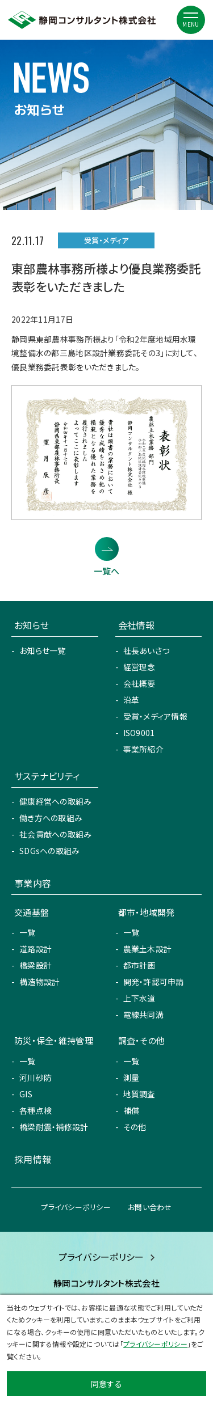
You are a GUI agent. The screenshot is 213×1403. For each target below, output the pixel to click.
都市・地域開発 (146, 912)
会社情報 (136, 625)
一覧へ (107, 571)
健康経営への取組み (55, 801)
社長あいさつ (146, 650)
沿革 (131, 699)
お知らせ (31, 625)
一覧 (27, 932)
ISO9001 (139, 732)
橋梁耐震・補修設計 (54, 1126)
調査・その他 (141, 1040)
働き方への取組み (50, 817)
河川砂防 (35, 1077)
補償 (131, 1110)
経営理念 (139, 667)
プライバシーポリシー (76, 1207)
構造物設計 (39, 981)
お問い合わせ (150, 1207)
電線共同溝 (143, 1014)
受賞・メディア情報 (155, 716)
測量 (131, 1077)
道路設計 (35, 948)
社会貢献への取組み (55, 834)
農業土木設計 (147, 948)
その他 (135, 1126)
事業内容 (32, 883)
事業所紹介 (143, 749)
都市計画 (139, 965)
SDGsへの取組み (49, 850)
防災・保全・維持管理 (53, 1040)
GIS (25, 1094)
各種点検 (35, 1110)
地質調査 (139, 1094)
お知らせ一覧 (42, 650)
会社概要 (139, 683)
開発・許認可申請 (153, 981)
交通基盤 (31, 912)
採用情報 (32, 1159)
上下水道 (139, 998)
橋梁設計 (35, 965)
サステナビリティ (47, 776)
